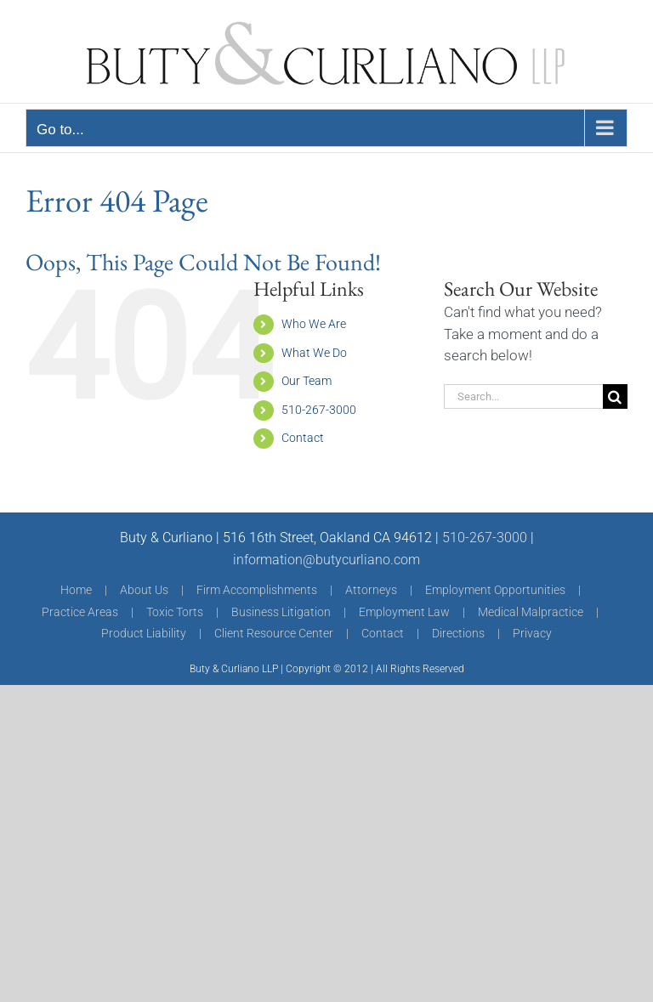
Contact (302, 437)
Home (76, 590)
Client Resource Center (273, 633)
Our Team (306, 381)
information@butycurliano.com (326, 560)
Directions (458, 633)
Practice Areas (80, 612)
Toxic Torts (174, 612)
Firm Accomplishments (256, 590)
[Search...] (523, 396)
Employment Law (404, 612)
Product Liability (143, 633)
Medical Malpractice (530, 612)
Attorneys (371, 590)
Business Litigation (281, 612)
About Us (144, 590)
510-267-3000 (318, 409)
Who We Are (313, 324)
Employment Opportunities (495, 590)
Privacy (532, 633)
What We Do (314, 352)
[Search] (615, 396)
